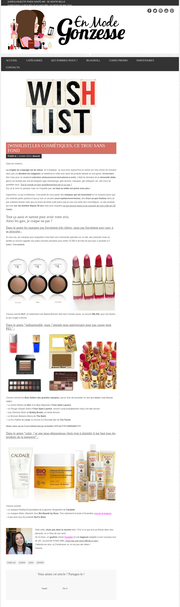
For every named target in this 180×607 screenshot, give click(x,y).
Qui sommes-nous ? (64, 60)
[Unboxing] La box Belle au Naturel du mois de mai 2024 (40, 5)
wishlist (40, 562)
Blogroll (93, 60)
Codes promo (118, 60)
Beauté (36, 156)
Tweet (44, 588)
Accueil (11, 60)
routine (22, 562)
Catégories (34, 60)
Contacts (13, 67)
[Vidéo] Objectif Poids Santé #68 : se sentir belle (36, 2)
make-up (11, 562)
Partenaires (145, 60)
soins (30, 562)
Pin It (65, 588)
